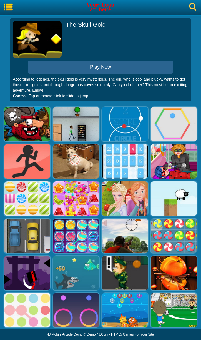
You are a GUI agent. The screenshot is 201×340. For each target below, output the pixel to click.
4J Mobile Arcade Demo (64, 334)
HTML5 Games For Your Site (132, 334)
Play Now (100, 67)
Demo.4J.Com (97, 334)
